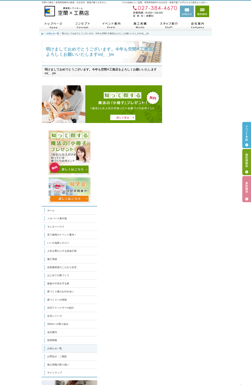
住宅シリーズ (180, 226)
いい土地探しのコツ (184, 153)
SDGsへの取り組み (183, 234)
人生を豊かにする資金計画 (187, 161)
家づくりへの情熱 (182, 210)
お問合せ (187, 11)
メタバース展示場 (182, 129)
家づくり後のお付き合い (186, 201)
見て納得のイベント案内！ (187, 145)
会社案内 (178, 242)
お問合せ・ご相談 (182, 266)
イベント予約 (246, 135)
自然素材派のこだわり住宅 (187, 177)
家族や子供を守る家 (184, 193)
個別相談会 (246, 162)
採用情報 (178, 250)
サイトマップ (180, 283)
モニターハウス (181, 137)
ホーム (176, 120)
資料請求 (202, 11)
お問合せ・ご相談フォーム (188, 357)
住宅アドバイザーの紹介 (186, 218)
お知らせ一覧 (180, 258)
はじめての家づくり (184, 185)
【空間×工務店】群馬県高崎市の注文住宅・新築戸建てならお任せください (155, 374)
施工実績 (178, 169)
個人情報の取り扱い (184, 275)
